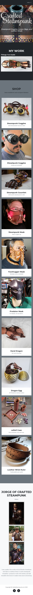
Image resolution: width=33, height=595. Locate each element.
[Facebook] (14, 590)
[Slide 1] (14, 69)
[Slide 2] (16, 69)
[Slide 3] (19, 69)
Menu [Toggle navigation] (29, 2)
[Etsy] (18, 590)
